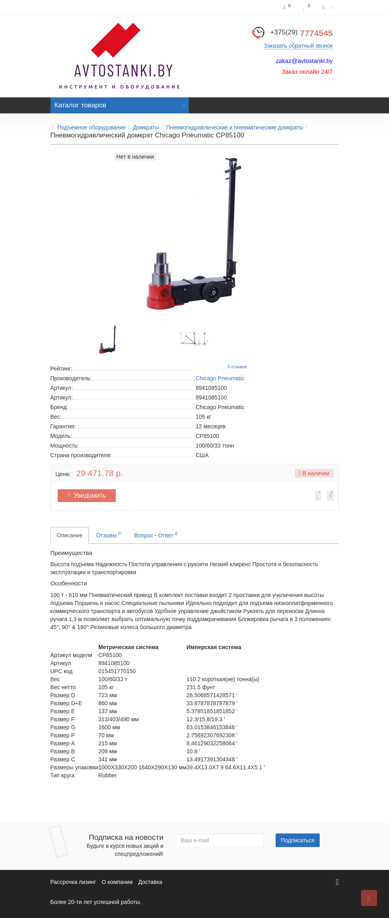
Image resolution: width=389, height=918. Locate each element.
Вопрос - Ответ (155, 534)
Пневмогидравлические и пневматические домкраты (234, 127)
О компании (117, 882)
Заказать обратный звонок (298, 45)
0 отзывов (237, 366)
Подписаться (297, 840)
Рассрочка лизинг (73, 882)
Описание (70, 535)
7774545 (301, 33)
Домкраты (146, 127)
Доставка (150, 882)
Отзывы (108, 534)
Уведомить (88, 495)
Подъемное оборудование (91, 127)
